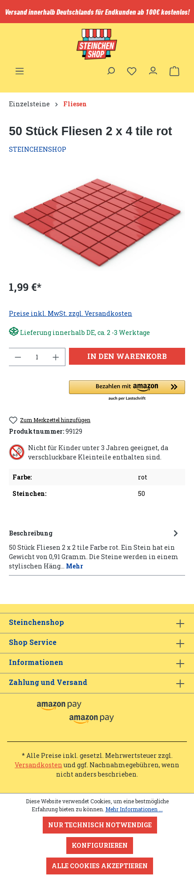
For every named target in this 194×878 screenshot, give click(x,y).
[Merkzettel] (131, 71)
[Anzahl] (37, 357)
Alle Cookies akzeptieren (100, 866)
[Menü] (19, 68)
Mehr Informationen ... (134, 809)
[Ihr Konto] (153, 68)
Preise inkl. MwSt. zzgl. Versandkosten (70, 313)
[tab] (95, 549)
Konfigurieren (100, 845)
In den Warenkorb (127, 356)
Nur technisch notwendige (100, 825)
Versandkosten (38, 765)
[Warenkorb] (174, 71)
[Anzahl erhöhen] (56, 357)
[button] (127, 391)
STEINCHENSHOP (37, 149)
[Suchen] (110, 68)
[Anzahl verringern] (17, 357)
